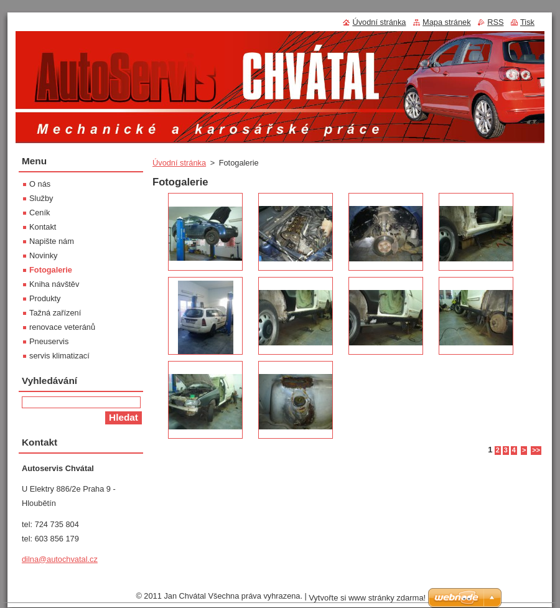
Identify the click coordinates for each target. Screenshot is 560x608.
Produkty (45, 298)
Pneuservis (48, 341)
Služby (41, 198)
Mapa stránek (446, 22)
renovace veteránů (62, 327)
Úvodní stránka (179, 162)
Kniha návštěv (54, 284)
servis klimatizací (59, 355)
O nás (39, 184)
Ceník (39, 212)
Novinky (43, 255)
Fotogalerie (50, 269)
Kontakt (42, 227)
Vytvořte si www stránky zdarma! (367, 597)
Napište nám (51, 241)
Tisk (527, 22)
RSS (495, 22)
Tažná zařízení (55, 312)
